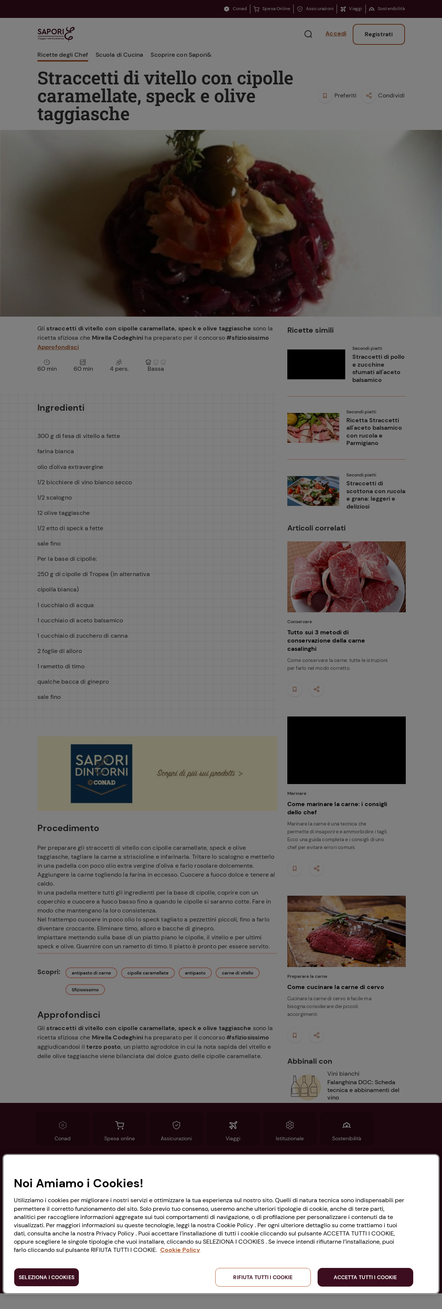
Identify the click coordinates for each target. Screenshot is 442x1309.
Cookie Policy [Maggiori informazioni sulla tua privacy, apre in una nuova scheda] (180, 1250)
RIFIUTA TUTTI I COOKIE (263, 1277)
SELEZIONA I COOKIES (46, 1277)
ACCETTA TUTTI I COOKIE (365, 1277)
